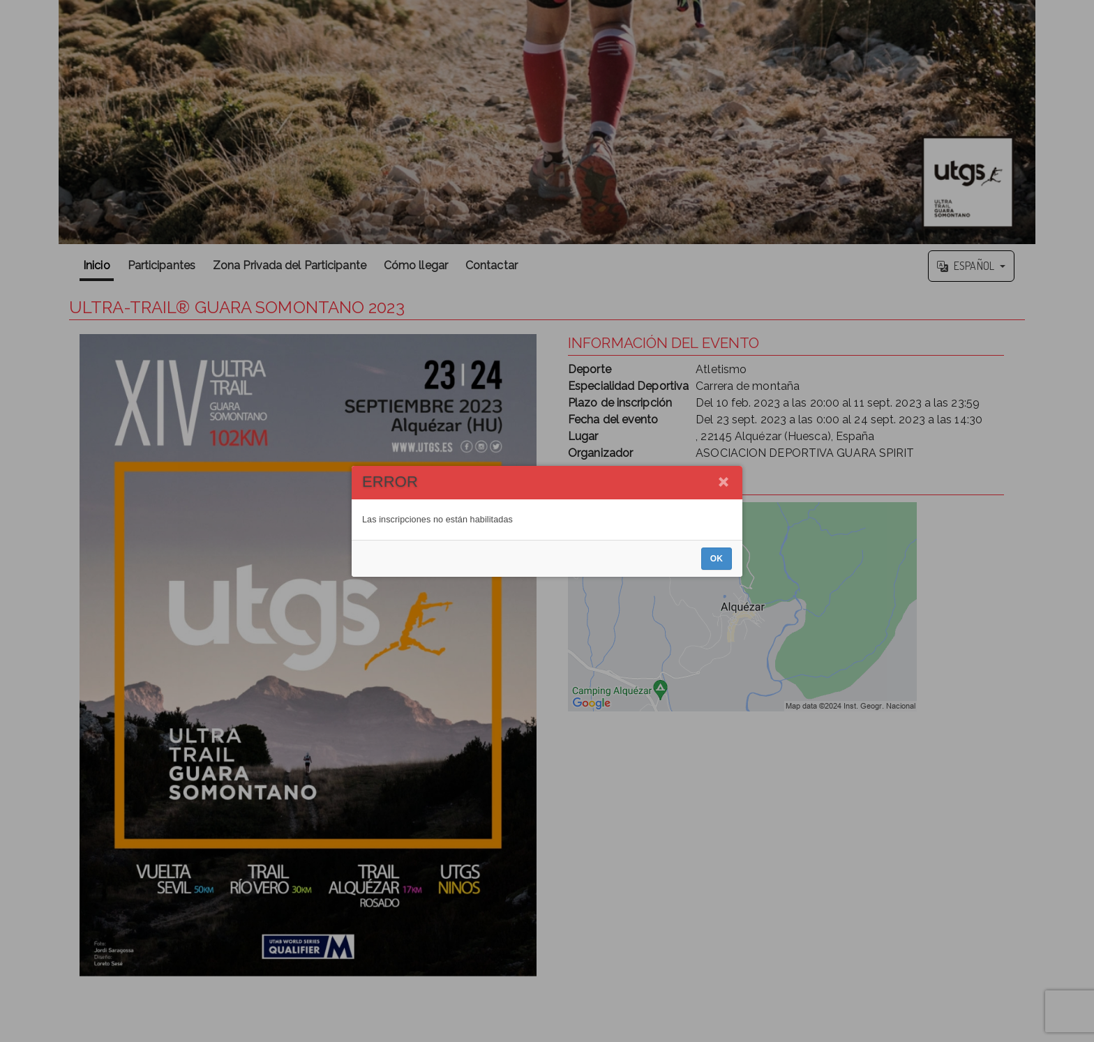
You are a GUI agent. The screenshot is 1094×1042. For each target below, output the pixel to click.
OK (716, 559)
